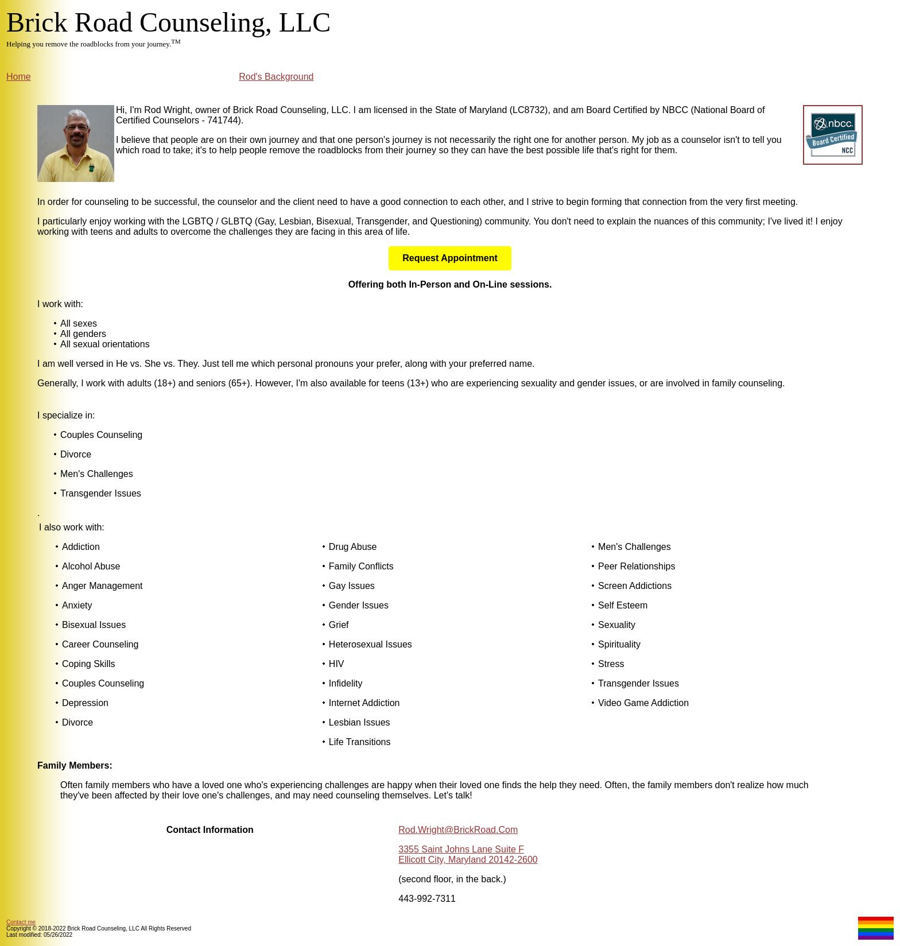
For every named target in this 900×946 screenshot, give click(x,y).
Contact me (21, 922)
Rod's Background (276, 77)
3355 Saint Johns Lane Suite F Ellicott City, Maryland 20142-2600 (468, 854)
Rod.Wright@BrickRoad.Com (458, 830)
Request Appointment (450, 258)
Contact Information (210, 830)
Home (18, 77)
